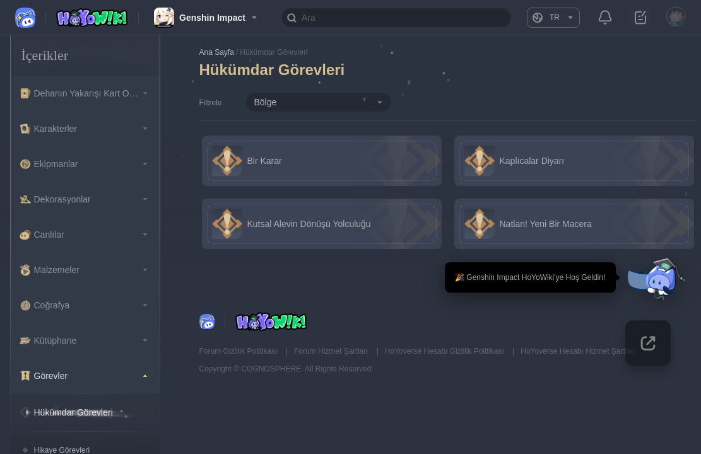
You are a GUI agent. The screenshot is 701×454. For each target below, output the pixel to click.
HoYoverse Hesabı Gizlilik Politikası (445, 351)
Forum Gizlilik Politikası (239, 351)
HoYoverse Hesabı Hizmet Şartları (578, 351)
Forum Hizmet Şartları (332, 351)
